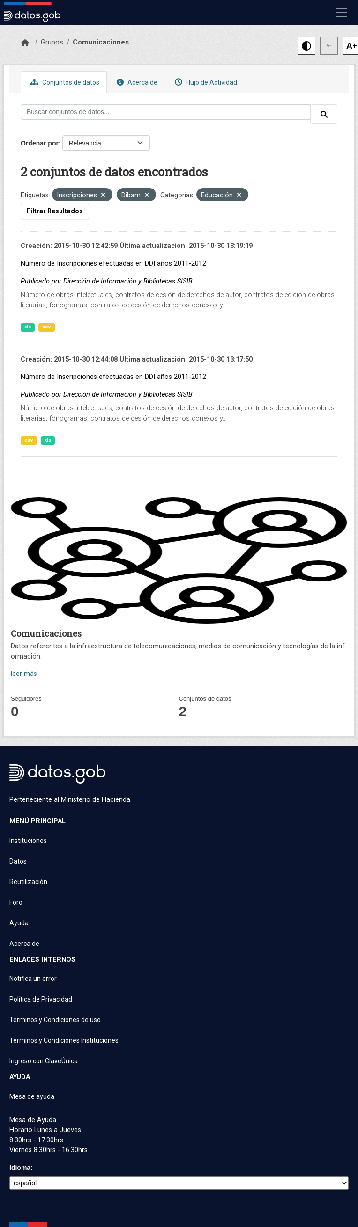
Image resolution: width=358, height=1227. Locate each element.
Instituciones (28, 840)
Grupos (52, 42)
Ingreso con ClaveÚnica (43, 1061)
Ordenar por (40, 143)
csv (46, 327)
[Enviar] (323, 114)
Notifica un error (33, 978)
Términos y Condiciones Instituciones (64, 1040)
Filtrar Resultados (55, 211)
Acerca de (135, 82)
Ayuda (19, 923)
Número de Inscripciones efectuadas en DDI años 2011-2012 (113, 264)
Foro (15, 902)
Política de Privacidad (40, 999)
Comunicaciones (101, 42)
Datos (18, 861)
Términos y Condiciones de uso (55, 1020)
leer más (24, 674)
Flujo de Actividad (204, 82)
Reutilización (28, 882)
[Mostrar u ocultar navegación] (341, 12)
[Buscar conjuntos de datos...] (166, 112)
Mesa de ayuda (31, 1096)
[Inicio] (25, 43)
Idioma (19, 1167)
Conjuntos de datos (63, 82)
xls (27, 327)
